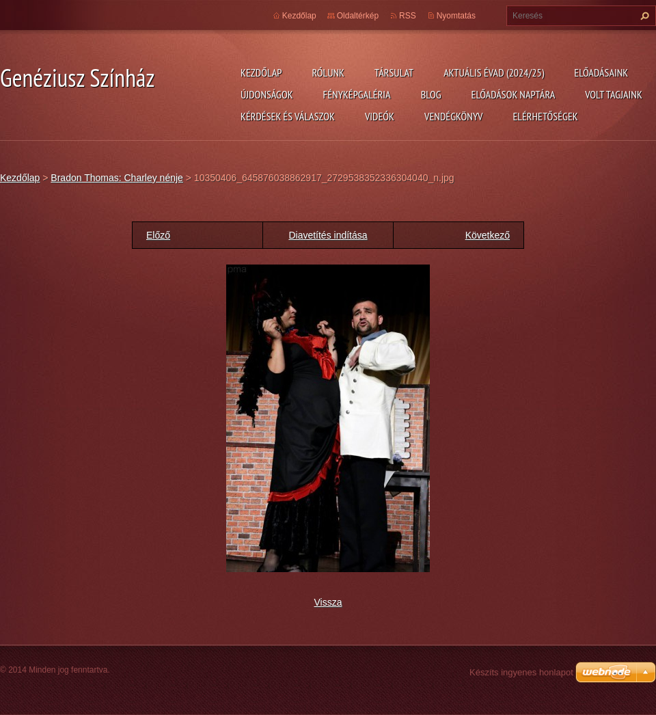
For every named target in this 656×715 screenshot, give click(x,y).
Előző (158, 235)
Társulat (393, 72)
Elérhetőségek (545, 116)
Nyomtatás (456, 16)
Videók (379, 116)
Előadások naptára (514, 94)
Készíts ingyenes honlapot (521, 672)
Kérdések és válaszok (288, 116)
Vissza (328, 602)
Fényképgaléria (357, 94)
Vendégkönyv (453, 116)
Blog (431, 94)
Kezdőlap (261, 72)
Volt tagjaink (613, 94)
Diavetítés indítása (327, 235)
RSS (407, 16)
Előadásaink (601, 72)
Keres (643, 15)
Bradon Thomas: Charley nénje (117, 177)
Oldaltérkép (358, 16)
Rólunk (328, 72)
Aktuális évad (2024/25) (493, 72)
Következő (487, 235)
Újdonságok (267, 94)
